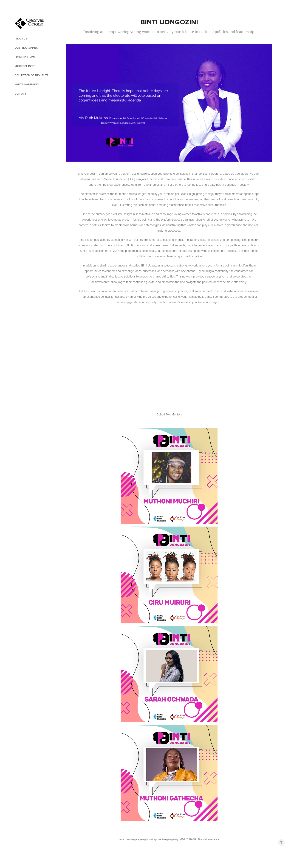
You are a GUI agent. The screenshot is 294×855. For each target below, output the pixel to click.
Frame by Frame (25, 57)
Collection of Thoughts (31, 75)
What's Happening (27, 84)
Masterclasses (25, 66)
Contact (20, 93)
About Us (21, 38)
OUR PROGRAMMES (26, 48)
